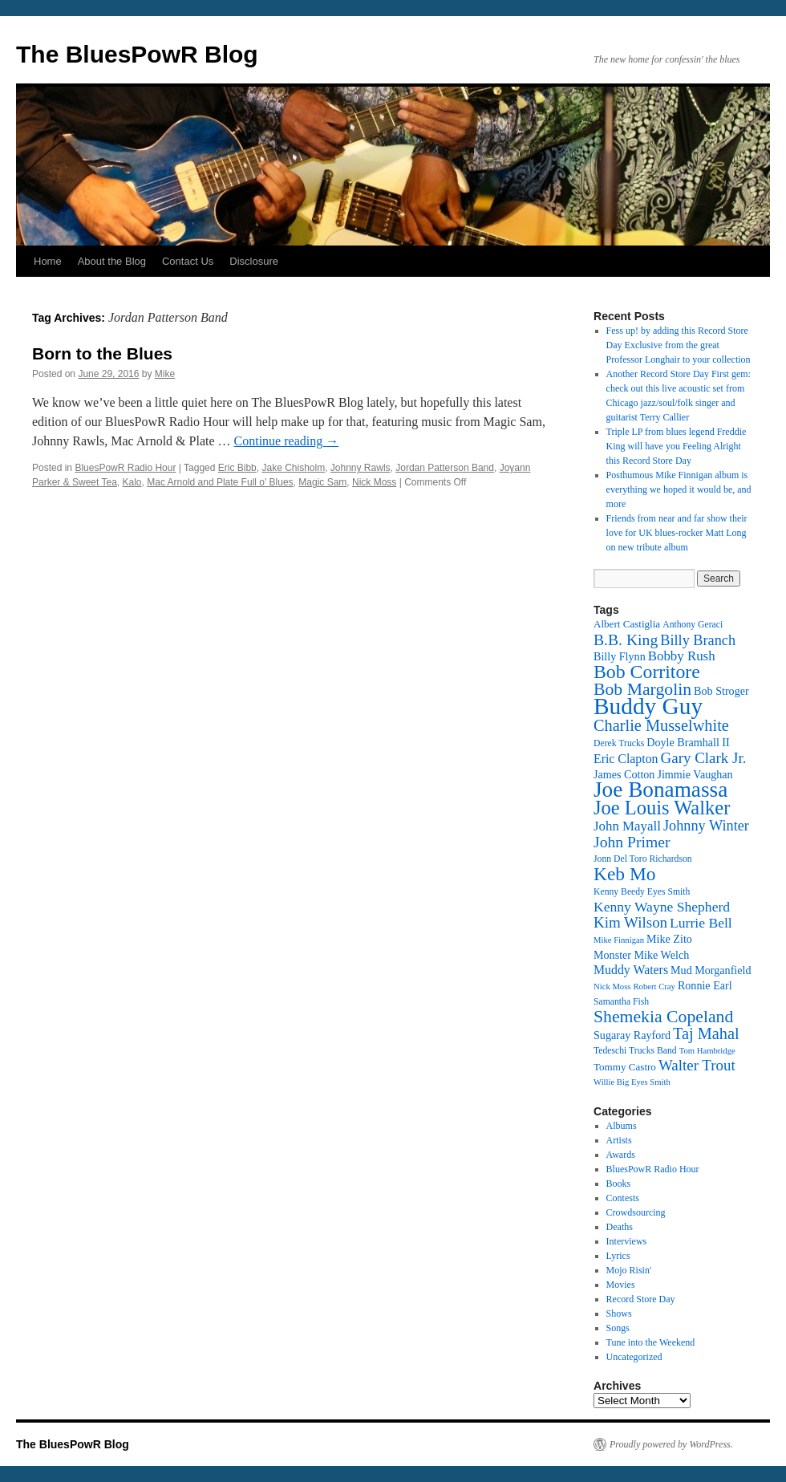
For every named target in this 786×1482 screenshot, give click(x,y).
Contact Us (187, 261)
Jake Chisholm (293, 467)
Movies (620, 1284)
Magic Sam (322, 482)
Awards (620, 1154)
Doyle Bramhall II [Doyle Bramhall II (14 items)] (687, 742)
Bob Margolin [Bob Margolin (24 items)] (642, 689)
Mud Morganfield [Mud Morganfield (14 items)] (711, 970)
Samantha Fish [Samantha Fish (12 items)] (621, 1002)
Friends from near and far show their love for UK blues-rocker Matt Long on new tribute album (677, 533)
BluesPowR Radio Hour (125, 467)
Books (618, 1183)
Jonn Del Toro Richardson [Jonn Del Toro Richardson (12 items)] (643, 859)
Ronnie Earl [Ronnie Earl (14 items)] (705, 985)
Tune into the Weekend (650, 1342)
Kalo (132, 482)
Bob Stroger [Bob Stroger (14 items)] (721, 690)
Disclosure (253, 261)
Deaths (619, 1226)
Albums (621, 1125)
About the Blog (112, 261)
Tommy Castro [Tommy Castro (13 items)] (625, 1067)
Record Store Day (640, 1299)
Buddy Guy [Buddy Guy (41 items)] (648, 706)
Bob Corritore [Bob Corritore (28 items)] (647, 671)
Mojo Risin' (629, 1270)
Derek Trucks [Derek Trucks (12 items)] (619, 743)
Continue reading (286, 441)
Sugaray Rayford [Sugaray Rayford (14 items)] (632, 1035)
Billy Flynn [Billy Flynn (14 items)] (620, 656)
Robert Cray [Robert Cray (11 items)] (654, 986)
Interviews (626, 1241)
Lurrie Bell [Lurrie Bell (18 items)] (701, 923)
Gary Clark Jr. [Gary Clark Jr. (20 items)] (704, 757)
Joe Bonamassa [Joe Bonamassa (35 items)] (660, 790)
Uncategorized (634, 1356)
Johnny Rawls (360, 467)
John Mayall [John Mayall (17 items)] (627, 826)
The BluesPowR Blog (137, 54)
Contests (622, 1198)
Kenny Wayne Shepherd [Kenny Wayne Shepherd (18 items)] (662, 907)
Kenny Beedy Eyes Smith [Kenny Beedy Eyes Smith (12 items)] (642, 892)
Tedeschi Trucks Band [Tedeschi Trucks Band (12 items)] (635, 1051)
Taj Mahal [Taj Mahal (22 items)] (706, 1033)
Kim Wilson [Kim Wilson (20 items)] (630, 922)
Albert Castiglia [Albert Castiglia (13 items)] (627, 624)
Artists (619, 1140)
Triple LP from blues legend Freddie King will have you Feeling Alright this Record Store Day (676, 446)
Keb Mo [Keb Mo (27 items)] (624, 873)
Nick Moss (374, 482)
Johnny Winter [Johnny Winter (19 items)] (706, 826)
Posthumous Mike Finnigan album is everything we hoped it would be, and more (679, 489)
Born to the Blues (102, 353)
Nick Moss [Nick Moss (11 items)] (612, 986)
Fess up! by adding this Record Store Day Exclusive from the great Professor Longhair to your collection (678, 345)
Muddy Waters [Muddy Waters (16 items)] (631, 969)
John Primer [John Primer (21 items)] (632, 842)
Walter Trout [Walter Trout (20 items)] (696, 1065)
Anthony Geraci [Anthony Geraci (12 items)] (692, 624)
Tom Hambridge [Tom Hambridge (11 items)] (707, 1050)
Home (48, 261)
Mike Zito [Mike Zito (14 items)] (669, 938)
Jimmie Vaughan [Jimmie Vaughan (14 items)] (694, 774)
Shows (619, 1313)
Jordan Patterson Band (444, 467)
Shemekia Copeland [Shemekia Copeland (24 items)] (663, 1016)
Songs (618, 1328)
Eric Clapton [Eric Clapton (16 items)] (626, 758)
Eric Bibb (237, 467)
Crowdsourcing (636, 1212)
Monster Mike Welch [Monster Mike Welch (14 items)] (641, 954)
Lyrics (618, 1255)
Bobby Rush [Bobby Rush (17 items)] (681, 656)
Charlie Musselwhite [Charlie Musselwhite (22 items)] (661, 725)
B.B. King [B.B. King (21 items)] (626, 639)
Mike (165, 374)
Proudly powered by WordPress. (671, 1444)
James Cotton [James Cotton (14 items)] (624, 774)
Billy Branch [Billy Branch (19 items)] (697, 640)
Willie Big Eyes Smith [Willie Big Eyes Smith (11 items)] (632, 1082)
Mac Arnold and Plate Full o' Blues (220, 482)
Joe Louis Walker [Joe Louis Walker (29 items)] (662, 807)
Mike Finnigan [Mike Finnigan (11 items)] (619, 940)
